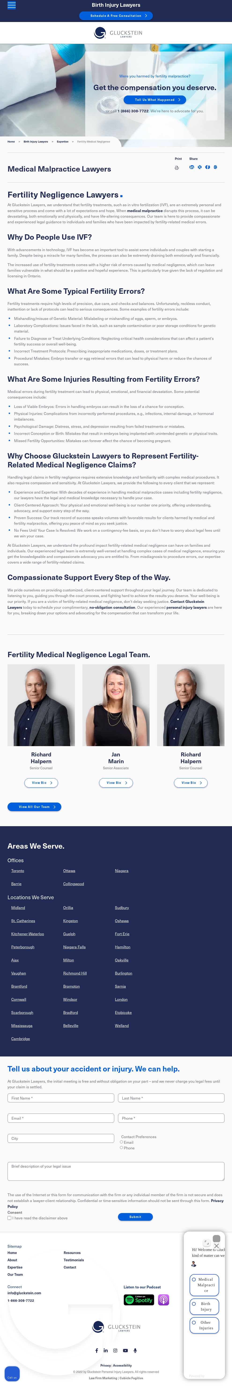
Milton (68, 959)
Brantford (19, 986)
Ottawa (69, 870)
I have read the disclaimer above (37, 1217)
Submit (135, 1217)
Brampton (71, 986)
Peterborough (22, 946)
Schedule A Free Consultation (116, 16)
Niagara (122, 870)
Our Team (15, 1274)
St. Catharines (23, 920)
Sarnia (120, 986)
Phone (129, 1147)
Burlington (123, 973)
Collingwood (73, 883)
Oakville (122, 959)
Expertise (62, 141)
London (121, 999)
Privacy (105, 1365)
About (12, 1260)
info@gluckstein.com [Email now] (24, 1293)
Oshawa (122, 920)
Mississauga (22, 1025)
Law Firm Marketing (103, 1378)
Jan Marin (116, 757)
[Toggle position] (206, 1240)
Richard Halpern (41, 757)
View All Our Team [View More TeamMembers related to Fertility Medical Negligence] (34, 807)
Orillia (68, 907)
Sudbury (122, 907)
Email (128, 1142)
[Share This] (215, 167)
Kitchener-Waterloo (27, 933)
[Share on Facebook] (207, 167)
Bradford (70, 1012)
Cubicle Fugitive (131, 1378)
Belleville (70, 1025)
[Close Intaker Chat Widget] (216, 1236)
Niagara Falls (74, 946)
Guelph (69, 933)
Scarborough (22, 1012)
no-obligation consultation (112, 607)
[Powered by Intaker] (191, 1376)
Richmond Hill (75, 973)
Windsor (70, 999)
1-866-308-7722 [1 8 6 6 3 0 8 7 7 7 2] (20, 1300)
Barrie (16, 883)
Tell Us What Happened (155, 100)
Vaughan (18, 973)
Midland (18, 907)
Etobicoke (123, 1012)
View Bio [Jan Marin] (114, 783)
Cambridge (20, 1038)
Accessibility (122, 1365)
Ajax (15, 959)
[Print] (178, 167)
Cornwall (18, 999)
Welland (122, 1025)
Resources (72, 1252)
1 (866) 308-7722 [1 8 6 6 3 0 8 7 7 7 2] (133, 110)
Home (11, 141)
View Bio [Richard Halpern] (39, 783)
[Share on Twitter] (200, 167)
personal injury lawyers (186, 607)
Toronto (17, 870)
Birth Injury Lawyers (116, 5)
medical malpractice (145, 210)
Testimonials (74, 1260)
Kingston (70, 920)
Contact (70, 1267)
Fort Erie (122, 933)
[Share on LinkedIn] (191, 167)
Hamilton (122, 946)
